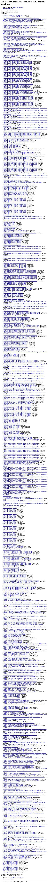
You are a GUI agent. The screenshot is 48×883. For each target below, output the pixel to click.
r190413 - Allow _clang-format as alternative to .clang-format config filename (20, 678)
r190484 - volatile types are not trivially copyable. (14, 721)
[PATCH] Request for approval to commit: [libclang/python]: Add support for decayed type (22, 392)
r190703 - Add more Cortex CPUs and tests (12, 815)
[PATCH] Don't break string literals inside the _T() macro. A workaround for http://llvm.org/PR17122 (24, 301)
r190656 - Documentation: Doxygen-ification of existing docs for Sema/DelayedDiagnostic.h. (23, 792)
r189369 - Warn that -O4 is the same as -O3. (12, 595)
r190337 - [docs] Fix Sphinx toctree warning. (13, 635)
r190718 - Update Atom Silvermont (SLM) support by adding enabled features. (20, 832)
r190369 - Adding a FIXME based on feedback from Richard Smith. (17, 647)
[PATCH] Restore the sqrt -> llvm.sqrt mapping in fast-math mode (17, 403)
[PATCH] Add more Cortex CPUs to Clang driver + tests (15, 192)
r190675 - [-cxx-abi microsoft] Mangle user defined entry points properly (19, 799)
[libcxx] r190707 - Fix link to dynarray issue (12, 49)
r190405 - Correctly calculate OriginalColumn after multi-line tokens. (18, 675)
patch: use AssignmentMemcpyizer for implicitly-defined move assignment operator (21, 580)
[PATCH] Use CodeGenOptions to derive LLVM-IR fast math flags (17, 463)
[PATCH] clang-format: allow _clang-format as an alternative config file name (20, 270)
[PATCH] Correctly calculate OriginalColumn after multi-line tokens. (18, 288)
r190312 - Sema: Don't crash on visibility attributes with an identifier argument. (20, 619)
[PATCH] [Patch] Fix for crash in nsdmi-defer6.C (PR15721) (16, 157)
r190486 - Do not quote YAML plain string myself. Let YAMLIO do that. (18, 723)
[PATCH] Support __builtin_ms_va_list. (11, 418)
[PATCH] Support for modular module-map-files (13, 433)
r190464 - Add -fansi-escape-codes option (12, 712)
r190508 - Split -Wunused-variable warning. (12, 733)
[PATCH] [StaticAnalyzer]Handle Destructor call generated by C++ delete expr (20, 159)
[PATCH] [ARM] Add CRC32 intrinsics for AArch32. (14, 139)
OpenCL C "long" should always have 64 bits (13, 572)
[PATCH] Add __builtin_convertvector (11, 180)
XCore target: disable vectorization (10, 861)
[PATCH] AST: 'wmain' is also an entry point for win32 (15, 230)
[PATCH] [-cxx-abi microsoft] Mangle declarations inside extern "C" (18, 80)
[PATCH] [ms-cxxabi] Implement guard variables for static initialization (18, 152)
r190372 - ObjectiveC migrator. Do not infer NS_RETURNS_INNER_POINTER (20, 649)
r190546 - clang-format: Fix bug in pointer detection (14, 756)
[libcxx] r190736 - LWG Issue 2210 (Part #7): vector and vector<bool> (18, 55)
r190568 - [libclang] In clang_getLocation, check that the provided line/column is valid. (22, 771)
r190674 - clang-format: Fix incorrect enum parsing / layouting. (16, 798)
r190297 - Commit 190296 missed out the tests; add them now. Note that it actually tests (22, 611)
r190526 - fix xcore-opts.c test (9, 741)
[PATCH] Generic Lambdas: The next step (12, 314)
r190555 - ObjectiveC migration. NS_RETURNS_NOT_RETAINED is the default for (21, 757)
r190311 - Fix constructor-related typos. (11, 618)
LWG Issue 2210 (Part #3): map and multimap (13, 556)
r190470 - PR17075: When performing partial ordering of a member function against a (21, 713)
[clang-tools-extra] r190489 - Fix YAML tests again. (14, 16)
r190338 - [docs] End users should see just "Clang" (14, 636)
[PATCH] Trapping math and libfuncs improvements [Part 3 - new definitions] (20, 462)
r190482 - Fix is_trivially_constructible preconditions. (14, 719)
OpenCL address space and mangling (11, 565)
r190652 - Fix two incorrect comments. (11, 789)
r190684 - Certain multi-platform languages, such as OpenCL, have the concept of (20, 804)
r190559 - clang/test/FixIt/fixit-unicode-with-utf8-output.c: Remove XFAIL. (19, 761)
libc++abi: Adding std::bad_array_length (12, 548)
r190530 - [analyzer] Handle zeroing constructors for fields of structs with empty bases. (21, 745)
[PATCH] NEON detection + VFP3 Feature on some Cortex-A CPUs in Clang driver (21, 360)
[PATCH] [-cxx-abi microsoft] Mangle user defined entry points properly (18, 94)
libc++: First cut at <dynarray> (10, 508)
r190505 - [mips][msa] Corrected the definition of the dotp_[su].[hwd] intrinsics (20, 732)
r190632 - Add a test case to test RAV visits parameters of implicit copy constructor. (21, 780)
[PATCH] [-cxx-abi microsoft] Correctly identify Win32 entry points (17, 66)
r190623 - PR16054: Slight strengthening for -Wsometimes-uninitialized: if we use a (21, 779)
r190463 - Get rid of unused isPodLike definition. (13, 711)
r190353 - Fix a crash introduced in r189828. (12, 640)
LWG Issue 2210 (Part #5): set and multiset (12, 557)
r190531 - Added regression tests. (10, 747)
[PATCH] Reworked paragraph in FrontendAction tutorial (15, 416)
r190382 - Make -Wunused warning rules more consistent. (15, 653)
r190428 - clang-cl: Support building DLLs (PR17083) (15, 685)
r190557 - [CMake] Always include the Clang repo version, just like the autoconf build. (21, 760)
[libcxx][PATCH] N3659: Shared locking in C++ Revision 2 (16, 27)
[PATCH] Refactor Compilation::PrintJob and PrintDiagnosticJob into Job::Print (20, 385)
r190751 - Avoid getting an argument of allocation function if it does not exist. (20, 855)
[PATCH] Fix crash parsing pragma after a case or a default (15, 311)
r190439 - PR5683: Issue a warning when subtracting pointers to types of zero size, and (21, 700)
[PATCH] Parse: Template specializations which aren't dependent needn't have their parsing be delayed (25, 363)
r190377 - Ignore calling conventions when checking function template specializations (21, 651)
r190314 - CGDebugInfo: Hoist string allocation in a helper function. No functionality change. (23, 624)
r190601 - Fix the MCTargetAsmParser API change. (14, 773)
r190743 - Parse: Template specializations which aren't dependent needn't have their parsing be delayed (25, 851)
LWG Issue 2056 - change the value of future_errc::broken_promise (17, 551)
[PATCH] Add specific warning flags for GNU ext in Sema (15, 194)
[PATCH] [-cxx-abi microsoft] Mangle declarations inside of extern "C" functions (20, 92)
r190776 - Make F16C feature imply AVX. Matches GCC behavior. (17, 858)
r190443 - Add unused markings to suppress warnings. (14, 702)
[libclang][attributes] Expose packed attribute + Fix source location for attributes (20, 25)
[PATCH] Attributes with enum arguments (12, 241)
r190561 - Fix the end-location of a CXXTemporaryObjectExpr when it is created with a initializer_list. (25, 768)
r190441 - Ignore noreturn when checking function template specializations (19, 701)
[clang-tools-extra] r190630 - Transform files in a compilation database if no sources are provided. (24, 22)
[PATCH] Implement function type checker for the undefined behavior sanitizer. (20, 335)
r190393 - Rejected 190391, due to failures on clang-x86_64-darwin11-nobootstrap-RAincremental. (24, 666)
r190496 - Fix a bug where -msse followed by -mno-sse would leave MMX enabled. (21, 725)
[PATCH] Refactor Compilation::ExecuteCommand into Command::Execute (19, 380)
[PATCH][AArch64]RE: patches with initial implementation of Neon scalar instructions (22, 132)
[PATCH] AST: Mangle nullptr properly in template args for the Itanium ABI (19, 233)
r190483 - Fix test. (7, 720)
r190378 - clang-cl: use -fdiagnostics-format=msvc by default (16, 652)
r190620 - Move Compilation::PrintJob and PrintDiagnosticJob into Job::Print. (20, 775)
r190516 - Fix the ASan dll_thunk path (11, 736)
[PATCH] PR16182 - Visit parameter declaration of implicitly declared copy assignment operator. (24, 366)
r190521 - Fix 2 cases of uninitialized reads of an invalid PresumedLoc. (18, 738)
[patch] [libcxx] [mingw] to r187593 (11, 151)
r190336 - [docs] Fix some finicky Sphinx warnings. (14, 634)
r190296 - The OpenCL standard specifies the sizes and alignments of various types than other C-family (25, 604)
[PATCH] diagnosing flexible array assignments (13, 290)
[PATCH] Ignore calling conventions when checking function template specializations (21, 325)
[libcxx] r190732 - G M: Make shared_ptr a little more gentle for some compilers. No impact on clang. (25, 52)
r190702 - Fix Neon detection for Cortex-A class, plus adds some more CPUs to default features (23, 813)
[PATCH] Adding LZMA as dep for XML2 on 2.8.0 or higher (16, 185)
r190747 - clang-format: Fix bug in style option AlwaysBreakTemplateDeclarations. (21, 854)
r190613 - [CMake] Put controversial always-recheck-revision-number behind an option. (22, 774)
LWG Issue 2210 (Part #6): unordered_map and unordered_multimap (18, 558)
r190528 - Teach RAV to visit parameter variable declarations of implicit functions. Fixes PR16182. (24, 742)
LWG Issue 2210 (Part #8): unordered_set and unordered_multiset (17, 563)
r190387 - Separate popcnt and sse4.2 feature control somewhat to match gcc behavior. (21, 663)
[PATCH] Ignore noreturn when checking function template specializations (19, 329)
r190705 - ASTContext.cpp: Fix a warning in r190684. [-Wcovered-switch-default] (21, 817)
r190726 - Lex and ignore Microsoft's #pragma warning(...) (15, 844)
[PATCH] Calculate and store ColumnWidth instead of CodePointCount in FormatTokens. (22, 246)
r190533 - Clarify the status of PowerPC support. (13, 749)
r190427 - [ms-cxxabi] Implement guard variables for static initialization (18, 684)
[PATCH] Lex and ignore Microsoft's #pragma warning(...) (15, 337)
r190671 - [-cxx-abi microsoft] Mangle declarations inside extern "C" (18, 797)
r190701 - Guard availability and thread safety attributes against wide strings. (19, 811)
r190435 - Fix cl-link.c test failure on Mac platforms (14, 693)
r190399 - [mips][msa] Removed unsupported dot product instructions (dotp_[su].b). (21, 672)
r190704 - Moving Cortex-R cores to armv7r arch (13, 816)
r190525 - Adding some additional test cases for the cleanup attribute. (18, 739)
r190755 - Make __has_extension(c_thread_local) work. (15, 856)
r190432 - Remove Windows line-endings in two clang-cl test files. (17, 690)
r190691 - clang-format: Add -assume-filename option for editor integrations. (19, 808)
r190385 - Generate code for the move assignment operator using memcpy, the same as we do (23, 660)
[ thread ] (14, 7)
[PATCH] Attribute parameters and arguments (13, 234)
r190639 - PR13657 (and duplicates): (11, 783)
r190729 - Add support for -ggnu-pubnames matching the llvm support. (18, 846)
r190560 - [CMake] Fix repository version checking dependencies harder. (19, 762)
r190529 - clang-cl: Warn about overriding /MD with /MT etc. (16, 744)
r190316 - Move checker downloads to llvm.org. (13, 630)
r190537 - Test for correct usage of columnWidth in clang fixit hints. (17, 750)
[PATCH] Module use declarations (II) (11, 354)
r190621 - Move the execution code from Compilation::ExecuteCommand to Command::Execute (24, 777)
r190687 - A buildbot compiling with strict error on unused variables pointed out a (20, 805)
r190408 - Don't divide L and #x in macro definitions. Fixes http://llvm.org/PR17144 (21, 676)
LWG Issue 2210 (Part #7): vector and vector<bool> (14, 560)
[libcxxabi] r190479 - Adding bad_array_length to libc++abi (16, 60)
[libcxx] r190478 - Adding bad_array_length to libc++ (14, 34)
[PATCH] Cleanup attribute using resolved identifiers (14, 282)
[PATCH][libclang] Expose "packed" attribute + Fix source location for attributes (20, 148)
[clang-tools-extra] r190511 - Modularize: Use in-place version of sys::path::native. (21, 18)
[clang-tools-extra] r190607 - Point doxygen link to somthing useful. (17, 21)
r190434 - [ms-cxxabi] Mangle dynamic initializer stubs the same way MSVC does (21, 691)
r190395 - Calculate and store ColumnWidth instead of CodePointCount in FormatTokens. (22, 670)
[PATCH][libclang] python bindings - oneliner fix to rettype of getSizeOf (18, 150)
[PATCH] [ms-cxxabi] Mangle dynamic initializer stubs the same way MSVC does (20, 154)
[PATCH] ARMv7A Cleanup (9, 221)
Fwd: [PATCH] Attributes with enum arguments (13, 497)
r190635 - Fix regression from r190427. (11, 781)
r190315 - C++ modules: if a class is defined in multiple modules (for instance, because (21, 629)
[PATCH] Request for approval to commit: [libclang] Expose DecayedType (19, 397)
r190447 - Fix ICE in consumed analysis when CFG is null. (16, 707)
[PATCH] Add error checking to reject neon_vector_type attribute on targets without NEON (22, 182)
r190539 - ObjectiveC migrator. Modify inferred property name (16, 751)
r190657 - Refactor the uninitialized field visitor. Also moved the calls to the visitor (21, 795)
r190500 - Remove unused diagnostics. (11, 727)
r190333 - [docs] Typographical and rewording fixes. (14, 633)
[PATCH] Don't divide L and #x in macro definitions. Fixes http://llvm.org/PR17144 (21, 308)
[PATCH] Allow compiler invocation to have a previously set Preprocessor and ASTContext (22, 216)
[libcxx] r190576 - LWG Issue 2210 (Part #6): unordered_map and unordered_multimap (22, 40)
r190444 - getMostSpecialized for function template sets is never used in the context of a (22, 703)
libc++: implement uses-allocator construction (13, 546)
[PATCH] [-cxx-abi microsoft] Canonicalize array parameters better (17, 61)
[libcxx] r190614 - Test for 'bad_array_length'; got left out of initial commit (19, 43)
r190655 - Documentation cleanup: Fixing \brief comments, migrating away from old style (22, 790)
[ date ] (22, 7)
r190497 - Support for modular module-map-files (13, 726)
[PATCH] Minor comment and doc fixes (11, 349)
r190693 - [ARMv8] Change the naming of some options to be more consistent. (20, 809)
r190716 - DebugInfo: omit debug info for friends (13, 831)
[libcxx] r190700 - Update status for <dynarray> (13, 46)
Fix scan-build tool (7, 496)
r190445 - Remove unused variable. (11, 706)
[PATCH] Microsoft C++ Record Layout (12, 348)
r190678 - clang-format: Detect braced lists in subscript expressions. (17, 801)
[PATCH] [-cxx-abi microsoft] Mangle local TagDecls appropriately (17, 93)
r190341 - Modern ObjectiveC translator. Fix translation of (15, 639)
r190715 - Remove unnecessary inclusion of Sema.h (14, 829)
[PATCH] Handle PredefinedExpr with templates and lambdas (16, 317)
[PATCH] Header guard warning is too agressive (13, 320)
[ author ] (19, 7)
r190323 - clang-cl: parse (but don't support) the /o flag (15, 631)
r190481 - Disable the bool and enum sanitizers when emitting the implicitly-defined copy (22, 717)
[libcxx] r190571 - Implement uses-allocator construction (15, 39)
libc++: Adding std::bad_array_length (11, 505)
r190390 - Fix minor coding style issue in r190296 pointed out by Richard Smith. (20, 664)
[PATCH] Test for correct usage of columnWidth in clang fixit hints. (17, 437)
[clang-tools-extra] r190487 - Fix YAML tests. (13, 15)
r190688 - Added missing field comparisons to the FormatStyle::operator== (19, 807)
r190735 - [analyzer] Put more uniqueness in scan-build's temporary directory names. (21, 848)
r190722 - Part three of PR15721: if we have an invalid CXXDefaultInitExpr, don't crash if (22, 841)
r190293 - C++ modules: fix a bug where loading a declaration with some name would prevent (23, 600)
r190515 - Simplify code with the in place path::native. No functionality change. (20, 735)
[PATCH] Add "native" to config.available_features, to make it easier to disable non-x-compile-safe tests (25, 175)
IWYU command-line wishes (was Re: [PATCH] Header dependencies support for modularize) (23, 498)
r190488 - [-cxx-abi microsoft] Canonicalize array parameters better (17, 724)
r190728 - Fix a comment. (8, 845)
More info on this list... (8, 8)
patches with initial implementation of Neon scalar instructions (16, 582)
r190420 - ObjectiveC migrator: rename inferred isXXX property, (17, 683)
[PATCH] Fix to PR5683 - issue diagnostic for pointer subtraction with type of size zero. (22, 312)
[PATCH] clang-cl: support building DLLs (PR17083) (14, 263)
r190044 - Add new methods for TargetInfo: (12, 599)
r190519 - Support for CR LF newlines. (11, 737)
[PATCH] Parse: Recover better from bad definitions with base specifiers (18, 362)
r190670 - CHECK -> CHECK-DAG (11, 796)
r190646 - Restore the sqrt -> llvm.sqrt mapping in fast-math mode (17, 785)
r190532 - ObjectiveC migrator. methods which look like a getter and (18, 748)
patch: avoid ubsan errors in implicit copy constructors (15, 574)
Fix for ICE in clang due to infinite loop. (12, 493)
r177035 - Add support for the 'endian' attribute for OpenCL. (16, 590)
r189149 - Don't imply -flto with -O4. (11, 594)
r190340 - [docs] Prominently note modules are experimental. (16, 637)
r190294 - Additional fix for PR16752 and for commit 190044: (16, 602)
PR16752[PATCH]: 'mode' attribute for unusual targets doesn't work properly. (19, 586)
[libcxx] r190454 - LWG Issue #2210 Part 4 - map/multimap (16, 31)
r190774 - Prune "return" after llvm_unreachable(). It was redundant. (18, 857)
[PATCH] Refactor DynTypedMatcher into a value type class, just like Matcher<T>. (21, 390)
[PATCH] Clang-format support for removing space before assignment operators (20, 276)
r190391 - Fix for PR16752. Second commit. (12, 665)
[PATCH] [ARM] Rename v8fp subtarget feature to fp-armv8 (16, 140)
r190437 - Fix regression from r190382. (11, 694)
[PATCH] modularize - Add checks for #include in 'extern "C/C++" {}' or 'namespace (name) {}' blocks (25, 351)
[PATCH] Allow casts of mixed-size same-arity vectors (15, 195)
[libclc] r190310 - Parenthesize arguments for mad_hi (14, 26)
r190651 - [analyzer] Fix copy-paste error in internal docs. (15, 787)
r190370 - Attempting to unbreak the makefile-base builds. (15, 648)
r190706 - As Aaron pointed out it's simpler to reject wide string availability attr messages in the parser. (25, 823)
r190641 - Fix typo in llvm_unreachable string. (13, 784)
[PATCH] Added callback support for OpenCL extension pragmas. (17, 181)
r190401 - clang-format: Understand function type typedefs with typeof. (18, 673)
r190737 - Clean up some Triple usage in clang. (13, 850)
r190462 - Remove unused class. (10, 709)
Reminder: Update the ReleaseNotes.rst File (12, 860)
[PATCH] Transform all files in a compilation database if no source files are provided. (21, 439)
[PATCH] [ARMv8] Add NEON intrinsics (12, 142)
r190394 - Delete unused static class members (13, 669)
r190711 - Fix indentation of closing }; (11, 828)
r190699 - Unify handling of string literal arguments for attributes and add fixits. (20, 810)
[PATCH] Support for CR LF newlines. (11, 424)
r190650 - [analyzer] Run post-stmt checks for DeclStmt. (15, 786)
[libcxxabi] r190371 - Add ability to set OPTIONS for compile (16, 58)
